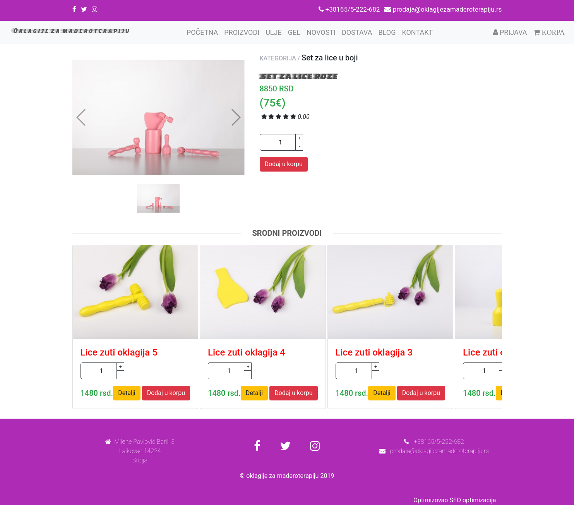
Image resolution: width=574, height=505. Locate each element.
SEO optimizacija (472, 500)
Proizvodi (241, 32)
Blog (387, 32)
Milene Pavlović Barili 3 (139, 441)
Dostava (357, 32)
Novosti (321, 32)
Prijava (510, 32)
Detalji (126, 393)
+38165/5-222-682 (350, 9)
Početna (204, 31)
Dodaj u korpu (284, 164)
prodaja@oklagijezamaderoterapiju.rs (443, 9)
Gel (294, 32)
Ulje (274, 32)
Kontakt (417, 32)
